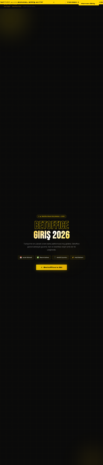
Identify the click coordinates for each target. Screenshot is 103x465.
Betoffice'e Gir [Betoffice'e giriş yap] (51, 270)
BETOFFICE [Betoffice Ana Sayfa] (10, 4)
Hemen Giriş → (89, 3)
